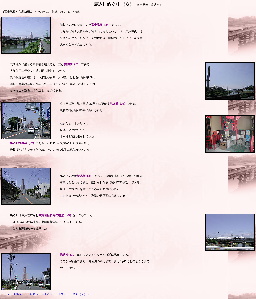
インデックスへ (11, 294)
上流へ (48, 294)
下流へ (62, 294)
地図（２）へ (81, 294)
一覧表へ (32, 294)
